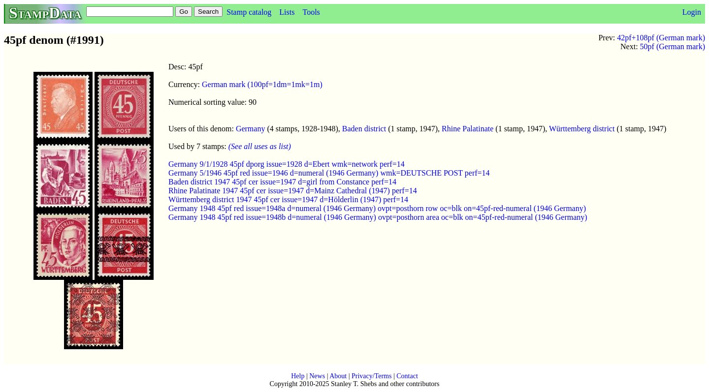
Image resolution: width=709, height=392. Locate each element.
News (317, 376)
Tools (311, 12)
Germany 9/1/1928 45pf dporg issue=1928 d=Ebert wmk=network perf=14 (286, 164)
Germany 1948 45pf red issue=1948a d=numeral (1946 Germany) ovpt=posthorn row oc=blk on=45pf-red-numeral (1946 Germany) (377, 208)
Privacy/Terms (371, 376)
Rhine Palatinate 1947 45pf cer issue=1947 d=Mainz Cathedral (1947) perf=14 (292, 190)
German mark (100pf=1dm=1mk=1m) (262, 84)
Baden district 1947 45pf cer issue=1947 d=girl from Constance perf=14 (282, 182)
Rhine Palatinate (467, 128)
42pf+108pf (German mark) (661, 37)
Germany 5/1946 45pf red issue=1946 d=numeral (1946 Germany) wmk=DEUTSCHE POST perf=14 (329, 173)
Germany (250, 128)
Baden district (364, 128)
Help (297, 376)
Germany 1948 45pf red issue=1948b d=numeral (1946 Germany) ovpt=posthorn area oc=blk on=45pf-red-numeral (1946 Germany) (377, 217)
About (338, 376)
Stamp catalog (248, 12)
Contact (407, 376)
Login (691, 12)
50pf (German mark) (672, 46)
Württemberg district (581, 128)
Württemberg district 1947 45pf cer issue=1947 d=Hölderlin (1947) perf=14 (288, 199)
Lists (286, 12)
